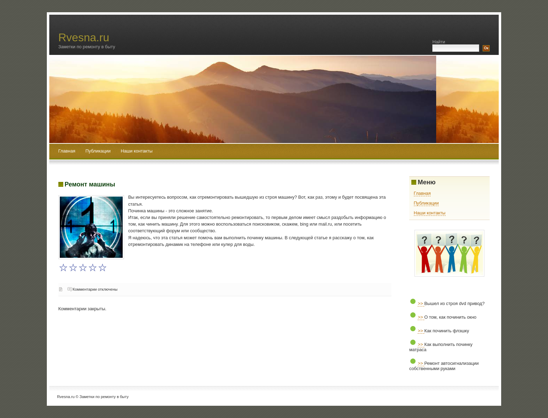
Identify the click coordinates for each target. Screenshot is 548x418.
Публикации (99, 151)
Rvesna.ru (83, 37)
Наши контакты (136, 151)
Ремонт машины (90, 184)
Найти (438, 41)
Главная (66, 151)
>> (421, 303)
